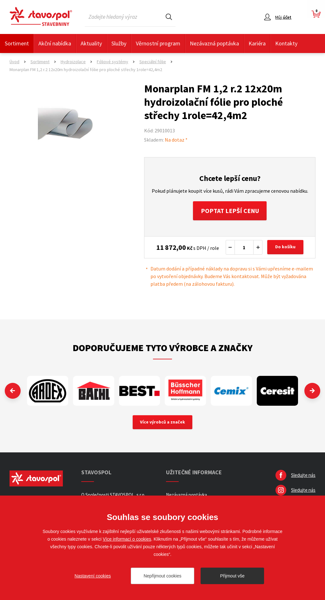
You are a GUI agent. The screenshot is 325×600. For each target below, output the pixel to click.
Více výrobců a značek (162, 422)
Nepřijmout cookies (162, 575)
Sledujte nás (303, 475)
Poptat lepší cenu (230, 211)
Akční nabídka (54, 43)
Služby (118, 43)
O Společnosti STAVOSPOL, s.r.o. (113, 495)
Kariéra (257, 43)
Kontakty (286, 43)
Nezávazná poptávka (214, 43)
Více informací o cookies (127, 539)
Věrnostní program (158, 43)
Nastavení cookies (93, 575)
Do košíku (285, 247)
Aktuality (91, 43)
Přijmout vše (232, 575)
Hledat (169, 16)
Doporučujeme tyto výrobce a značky (163, 348)
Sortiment (17, 43)
